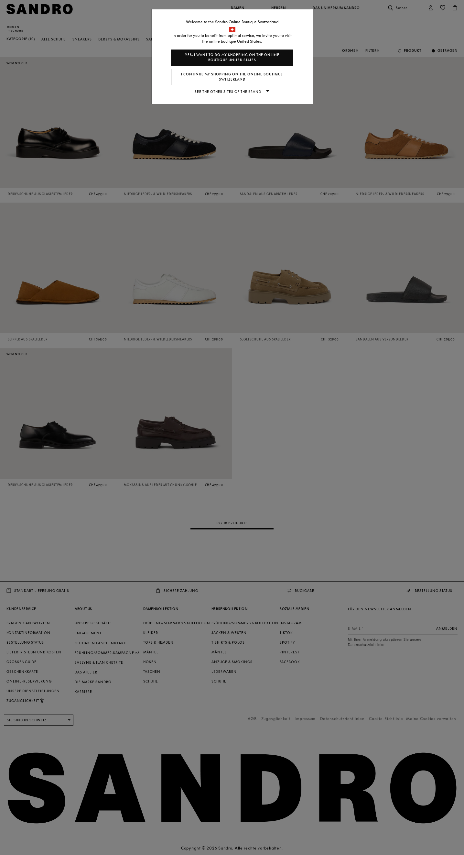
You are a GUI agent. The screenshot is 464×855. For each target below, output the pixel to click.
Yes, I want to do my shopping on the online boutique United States (232, 57)
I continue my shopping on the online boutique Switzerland (232, 77)
